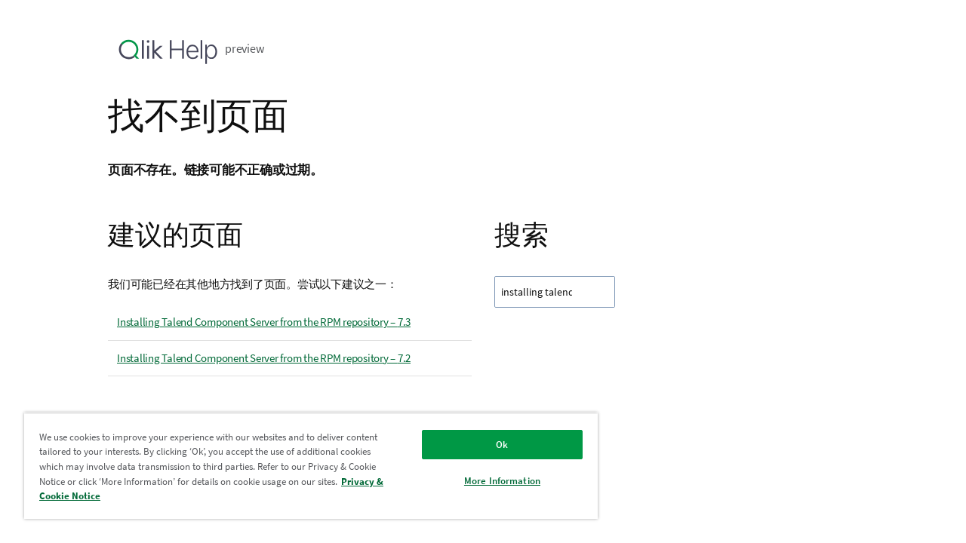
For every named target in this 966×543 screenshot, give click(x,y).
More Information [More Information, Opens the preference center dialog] (491, 480)
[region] (304, 466)
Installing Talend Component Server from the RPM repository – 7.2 (264, 358)
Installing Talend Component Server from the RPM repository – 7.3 (264, 321)
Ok (491, 444)
